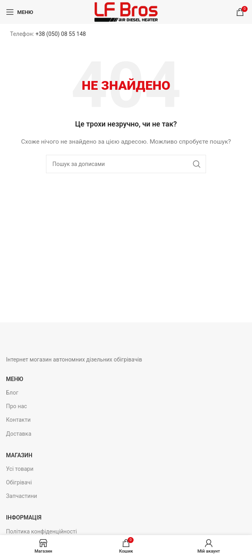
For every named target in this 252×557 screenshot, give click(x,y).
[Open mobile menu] (19, 12)
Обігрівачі (19, 482)
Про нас (16, 406)
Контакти (18, 420)
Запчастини (21, 496)
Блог (12, 392)
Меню (14, 379)
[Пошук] (126, 164)
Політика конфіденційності (41, 531)
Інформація (24, 517)
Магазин (19, 455)
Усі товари (20, 469)
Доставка (18, 434)
